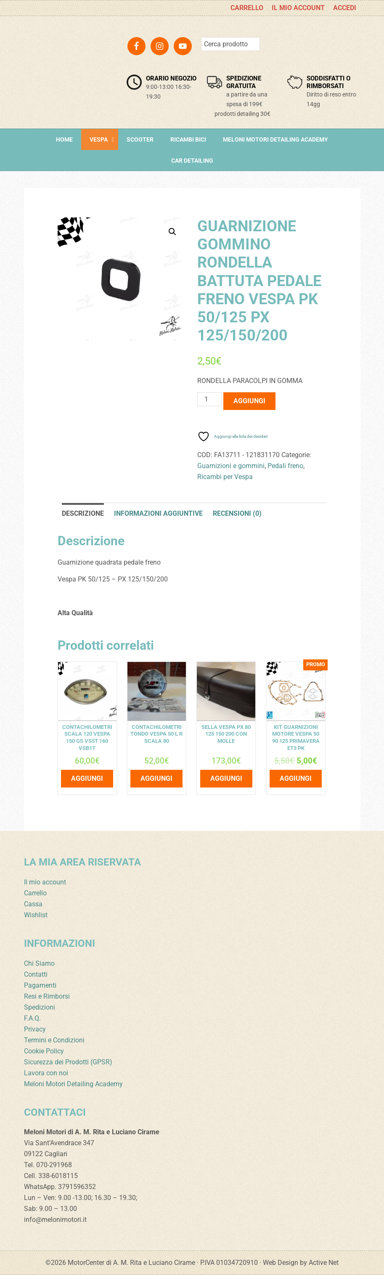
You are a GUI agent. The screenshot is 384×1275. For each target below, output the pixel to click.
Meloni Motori (66, 61)
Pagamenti (40, 985)
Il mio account (45, 882)
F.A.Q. (32, 1018)
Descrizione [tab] (83, 513)
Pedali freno (285, 466)
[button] (172, 231)
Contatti (36, 974)
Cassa (33, 904)
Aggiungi (249, 401)
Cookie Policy (44, 1051)
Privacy (35, 1029)
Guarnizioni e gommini (231, 466)
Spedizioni (39, 1007)
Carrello (35, 893)
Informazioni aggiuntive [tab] (158, 513)
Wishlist (36, 915)
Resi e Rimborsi (47, 996)
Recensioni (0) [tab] (237, 513)
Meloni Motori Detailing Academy (73, 1084)
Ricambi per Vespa (225, 477)
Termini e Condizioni (54, 1040)
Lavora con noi (46, 1073)
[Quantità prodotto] (209, 399)
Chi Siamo (39, 963)
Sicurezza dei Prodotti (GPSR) (68, 1062)
